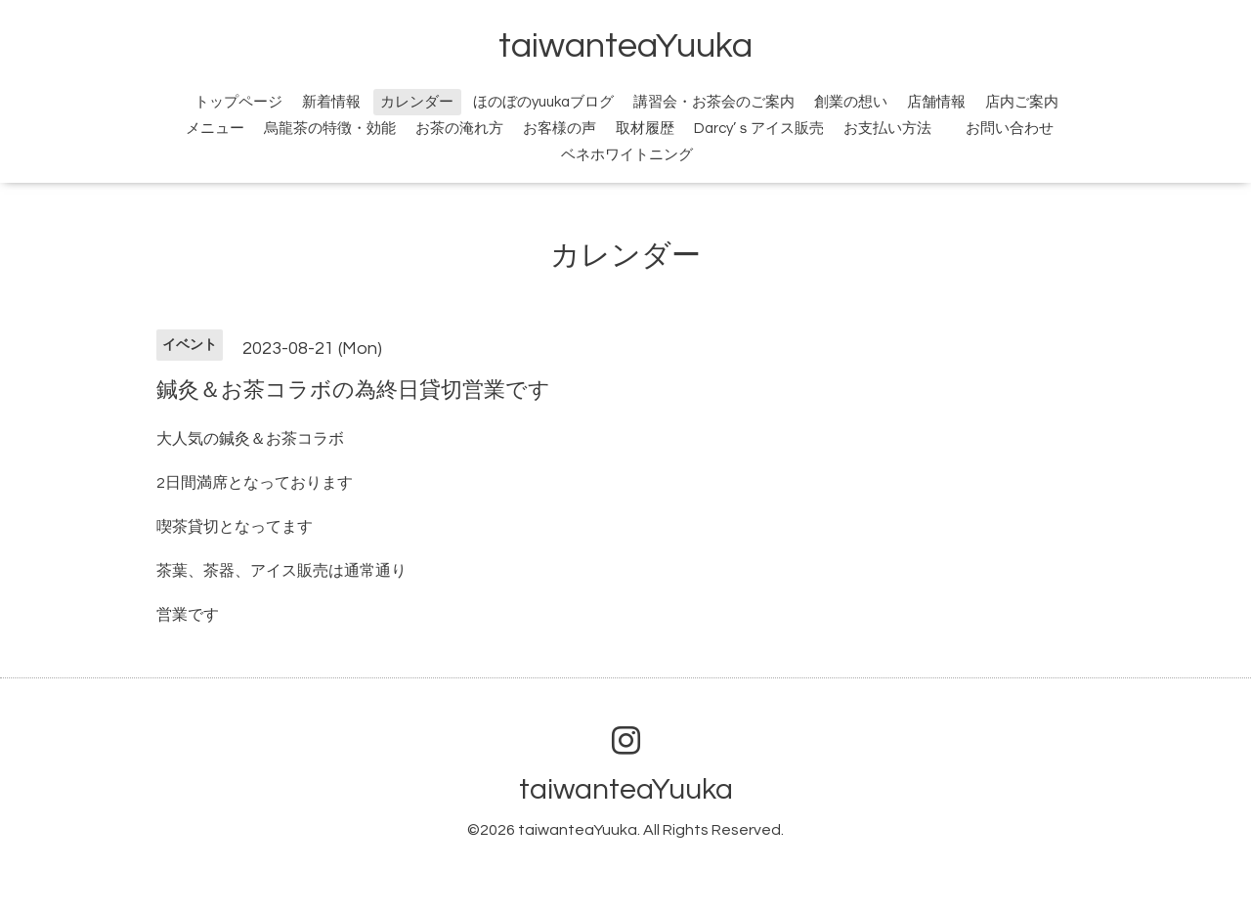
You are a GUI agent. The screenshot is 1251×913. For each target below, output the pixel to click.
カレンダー (416, 102)
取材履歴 (645, 128)
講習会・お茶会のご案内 (714, 102)
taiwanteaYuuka (625, 46)
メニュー (215, 128)
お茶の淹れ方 (459, 128)
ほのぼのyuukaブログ (543, 102)
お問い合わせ (1021, 128)
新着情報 (331, 102)
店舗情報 (936, 102)
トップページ (238, 102)
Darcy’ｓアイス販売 (759, 128)
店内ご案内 (1021, 102)
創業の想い (850, 102)
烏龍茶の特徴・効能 (330, 128)
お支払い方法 (887, 128)
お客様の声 (559, 128)
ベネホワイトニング (627, 155)
